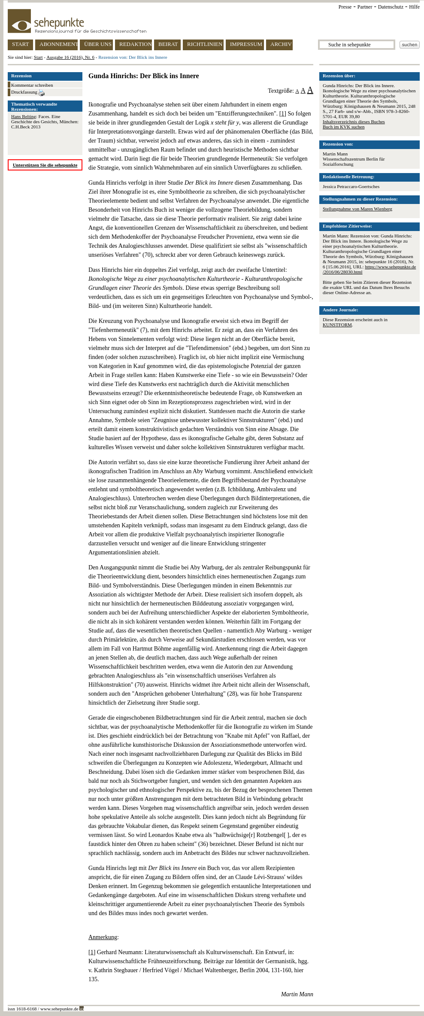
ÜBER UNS (98, 44)
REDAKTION (135, 44)
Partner (365, 7)
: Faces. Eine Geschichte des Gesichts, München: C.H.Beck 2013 (45, 121)
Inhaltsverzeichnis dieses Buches (354, 121)
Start (38, 57)
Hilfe (414, 7)
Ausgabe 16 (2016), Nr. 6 (70, 57)
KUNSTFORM (337, 324)
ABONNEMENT (58, 44)
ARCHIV (281, 44)
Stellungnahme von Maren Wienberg (357, 208)
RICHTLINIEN (204, 44)
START (20, 44)
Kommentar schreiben (32, 85)
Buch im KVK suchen (343, 126)
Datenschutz (390, 7)
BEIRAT (168, 44)
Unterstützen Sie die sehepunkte (45, 164)
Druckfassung (28, 92)
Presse (345, 7)
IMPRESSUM (246, 44)
